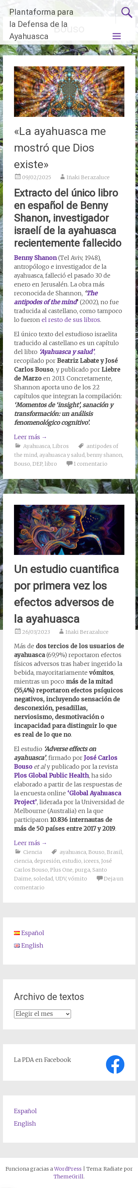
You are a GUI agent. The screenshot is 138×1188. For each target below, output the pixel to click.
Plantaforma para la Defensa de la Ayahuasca (41, 24)
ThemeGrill (69, 1176)
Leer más (30, 437)
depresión (47, 861)
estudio (71, 861)
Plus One (61, 869)
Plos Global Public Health (51, 775)
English (25, 1123)
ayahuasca (73, 852)
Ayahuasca (36, 446)
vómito (77, 878)
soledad (43, 878)
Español (25, 1111)
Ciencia (32, 852)
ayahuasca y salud (62, 455)
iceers (91, 861)
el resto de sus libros (71, 319)
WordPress (68, 1169)
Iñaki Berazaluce (88, 177)
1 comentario (90, 464)
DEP (37, 464)
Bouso (22, 464)
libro (51, 464)
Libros (60, 446)
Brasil (114, 852)
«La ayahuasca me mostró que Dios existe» (60, 148)
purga (82, 869)
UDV (60, 878)
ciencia (23, 861)
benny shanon (104, 455)
